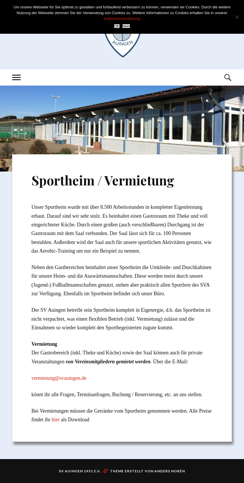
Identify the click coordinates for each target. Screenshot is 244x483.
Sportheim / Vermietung (102, 180)
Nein (126, 26)
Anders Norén (169, 471)
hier (56, 419)
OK (117, 26)
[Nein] (237, 17)
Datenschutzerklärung (122, 18)
